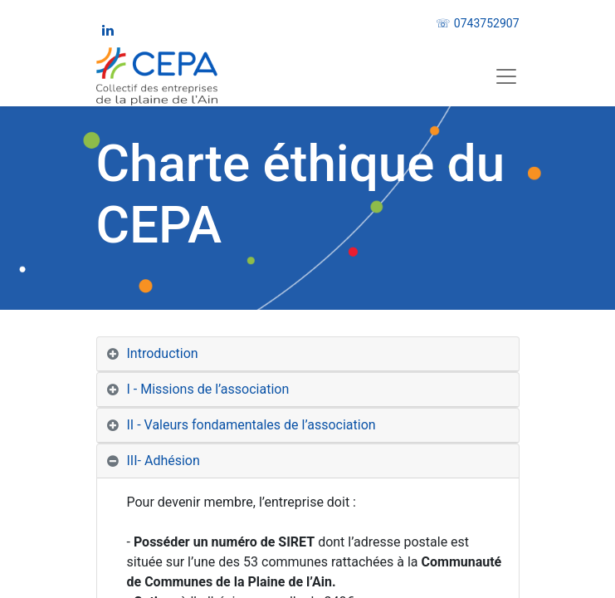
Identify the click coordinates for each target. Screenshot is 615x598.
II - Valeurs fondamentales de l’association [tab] (251, 425)
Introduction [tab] (162, 353)
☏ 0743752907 (477, 23)
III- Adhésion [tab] (165, 460)
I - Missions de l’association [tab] (208, 389)
